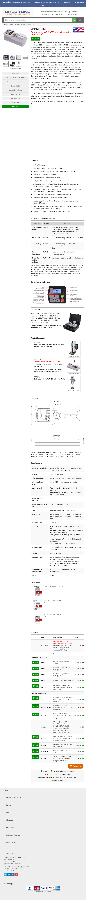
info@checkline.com (15, 871)
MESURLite (52, 94)
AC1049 (37, 377)
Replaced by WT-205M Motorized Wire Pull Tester (51, 33)
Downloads (15, 102)
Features (15, 74)
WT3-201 (37, 359)
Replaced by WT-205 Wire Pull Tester (47, 362)
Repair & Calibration (13, 797)
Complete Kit (15, 86)
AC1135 (43, 738)
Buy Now (15, 107)
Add (35, 662)
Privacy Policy (11, 843)
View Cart (75, 766)
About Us (9, 820)
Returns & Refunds (13, 835)
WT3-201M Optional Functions (15, 78)
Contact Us (10, 827)
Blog (7, 812)
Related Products (15, 90)
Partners (9, 805)
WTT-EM (37, 342)
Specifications (15, 98)
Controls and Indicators (15, 82)
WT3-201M (44, 646)
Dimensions (15, 94)
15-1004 (43, 727)
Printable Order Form (43, 891)
